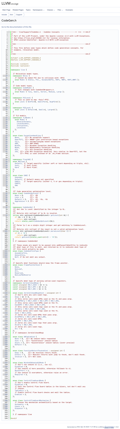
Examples (69, 10)
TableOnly (19, 390)
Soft (17, 165)
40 (5, 110)
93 (5, 215)
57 (5, 143)
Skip (17, 297)
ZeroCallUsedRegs (31, 283)
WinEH (17, 145)
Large (59, 92)
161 (5, 351)
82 (5, 193)
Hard (17, 167)
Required (19, 374)
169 (5, 367)
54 (5, 137)
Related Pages (18, 10)
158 (5, 345)
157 (5, 343)
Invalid (18, 357)
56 (5, 141)
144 (5, 317)
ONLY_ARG (32, 289)
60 (5, 149)
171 (5, 370)
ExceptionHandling (32, 135)
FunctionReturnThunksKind (36, 351)
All (16, 271)
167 (5, 363)
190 (5, 408)
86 (5, 201)
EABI (26, 175)
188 (5, 404)
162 (5, 353)
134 (5, 297)
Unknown (18, 177)
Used (17, 313)
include (4, 15)
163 (5, 355)
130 (5, 289)
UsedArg (18, 309)
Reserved (19, 273)
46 (5, 122)
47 (5, 123)
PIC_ (38, 80)
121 (5, 271)
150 (5, 329)
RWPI (64, 80)
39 (5, 108)
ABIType (21, 161)
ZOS (16, 151)
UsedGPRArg (20, 301)
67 (5, 163)
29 (5, 88)
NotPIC (31, 102)
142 (5, 313)
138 (5, 305)
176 (5, 380)
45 (5, 120)
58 (5, 145)
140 (5, 309)
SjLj (17, 141)
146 (5, 321)
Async (17, 343)
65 (5, 159)
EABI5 (17, 183)
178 (5, 384)
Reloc (25, 76)
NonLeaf (18, 269)
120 (5, 269)
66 (5, 161)
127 (5, 283)
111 (5, 251)
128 (5, 285)
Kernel (44, 92)
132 (5, 293)
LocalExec (21, 128)
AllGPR (18, 321)
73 (5, 175)
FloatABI (27, 159)
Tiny (30, 92)
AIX (16, 149)
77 (5, 183)
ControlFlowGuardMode (34, 380)
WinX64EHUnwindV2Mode (34, 363)
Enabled (18, 394)
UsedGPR (18, 305)
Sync (17, 341)
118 (5, 265)
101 (5, 231)
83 (5, 195)
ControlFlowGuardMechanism (36, 400)
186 (5, 400)
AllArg (18, 325)
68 (5, 165)
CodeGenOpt (28, 207)
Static (31, 80)
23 (5, 76)
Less (17, 197)
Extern (18, 355)
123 (5, 275)
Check (17, 406)
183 (5, 394)
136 (5, 301)
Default (31, 110)
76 (5, 181)
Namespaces (38, 10)
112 (5, 253)
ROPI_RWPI (72, 80)
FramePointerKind (32, 265)
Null (17, 257)
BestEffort (20, 370)
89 (5, 207)
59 (5, 147)
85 (5, 199)
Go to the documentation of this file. (17, 27)
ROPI (58, 80)
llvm (11, 15)
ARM (16, 143)
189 (5, 406)
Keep (17, 353)
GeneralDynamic (24, 122)
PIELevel (27, 108)
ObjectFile (20, 255)
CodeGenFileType (31, 251)
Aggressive (20, 201)
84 (5, 197)
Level (22, 102)
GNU (16, 185)
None (17, 137)
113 (5, 255)
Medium (52, 92)
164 (5, 357)
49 (5, 128)
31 (5, 92)
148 (5, 325)
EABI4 (17, 181)
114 (5, 257)
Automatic (19, 404)
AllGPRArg (19, 317)
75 (5, 179)
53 (5, 135)
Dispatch (19, 408)
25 (5, 80)
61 (5, 151)
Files (60, 10)
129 (5, 287)
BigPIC (53, 102)
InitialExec (22, 126)
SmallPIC (42, 102)
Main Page (6, 10)
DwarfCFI (19, 139)
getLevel (55, 215)
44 (5, 118)
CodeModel (27, 88)
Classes (51, 10)
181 (5, 390)
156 (5, 341)
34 (5, 98)
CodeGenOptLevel (31, 193)
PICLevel (27, 98)
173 (5, 374)
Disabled (19, 367)
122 (5, 273)
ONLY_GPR (32, 287)
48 (5, 126)
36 (5, 102)
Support (19, 15)
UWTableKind (29, 337)
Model (22, 80)
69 (5, 167)
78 (5, 185)
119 (5, 267)
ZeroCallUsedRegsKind (34, 293)
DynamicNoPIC (48, 80)
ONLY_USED (32, 285)
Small (36, 92)
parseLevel (56, 231)
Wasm (17, 147)
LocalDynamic (23, 123)
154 (5, 337)
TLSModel (27, 118)
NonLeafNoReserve (23, 275)
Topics (28, 10)
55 (5, 139)
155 (5, 339)
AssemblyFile (21, 253)
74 (5, 177)
